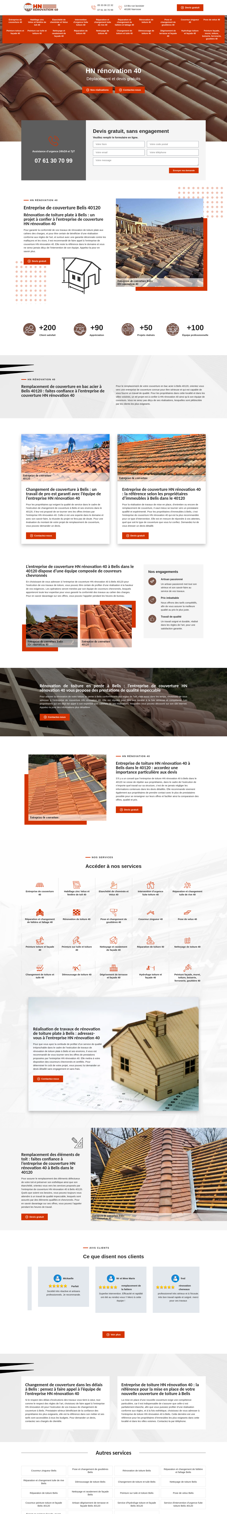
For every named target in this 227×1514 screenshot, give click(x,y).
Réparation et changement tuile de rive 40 (102, 22)
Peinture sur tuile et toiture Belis (137, 1493)
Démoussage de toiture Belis (90, 1481)
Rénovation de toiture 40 (146, 21)
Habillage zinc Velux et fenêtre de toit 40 (37, 22)
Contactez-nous (130, 90)
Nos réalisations (97, 90)
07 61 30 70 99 (105, 10)
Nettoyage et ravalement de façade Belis (90, 1493)
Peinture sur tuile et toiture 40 (37, 32)
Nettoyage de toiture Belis (183, 1481)
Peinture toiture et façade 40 (15, 32)
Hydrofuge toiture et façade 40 (189, 32)
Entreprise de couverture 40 (15, 21)
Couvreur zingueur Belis (43, 1470)
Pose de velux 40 (212, 19)
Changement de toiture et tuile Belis (137, 1481)
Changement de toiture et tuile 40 (124, 32)
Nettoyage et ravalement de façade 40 (59, 33)
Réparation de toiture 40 (81, 32)
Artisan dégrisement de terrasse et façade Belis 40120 (90, 1504)
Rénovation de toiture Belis (137, 1470)
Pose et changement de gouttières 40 (168, 22)
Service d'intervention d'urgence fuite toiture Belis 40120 (183, 1504)
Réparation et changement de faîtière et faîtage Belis (183, 1471)
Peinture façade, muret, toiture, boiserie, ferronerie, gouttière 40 (211, 35)
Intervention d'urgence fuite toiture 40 (80, 22)
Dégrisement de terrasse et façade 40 (168, 33)
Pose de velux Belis (183, 1493)
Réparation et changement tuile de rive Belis (43, 1482)
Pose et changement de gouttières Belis (90, 1471)
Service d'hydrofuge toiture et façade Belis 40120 (137, 1504)
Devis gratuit (190, 7)
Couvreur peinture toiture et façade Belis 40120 (44, 1504)
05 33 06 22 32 (105, 5)
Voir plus (113, 1334)
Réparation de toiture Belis (44, 1493)
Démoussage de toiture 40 (146, 32)
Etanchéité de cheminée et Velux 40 (59, 22)
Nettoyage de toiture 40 (102, 32)
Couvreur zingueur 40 (190, 21)
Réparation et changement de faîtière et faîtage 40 (124, 22)
